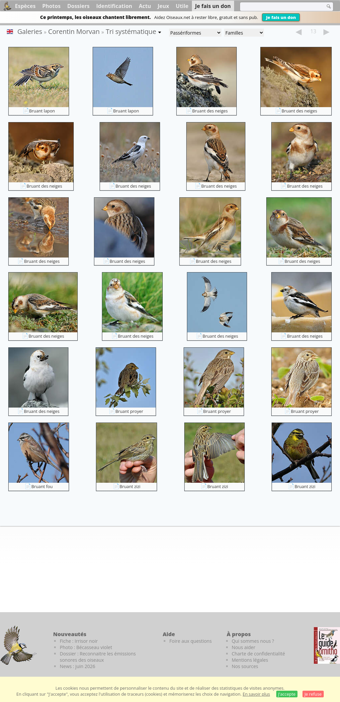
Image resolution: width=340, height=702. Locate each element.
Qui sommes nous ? (253, 641)
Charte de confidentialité (258, 653)
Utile (182, 6)
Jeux (163, 6)
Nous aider (243, 647)
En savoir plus (256, 694)
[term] (278, 6)
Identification (114, 6)
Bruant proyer (129, 411)
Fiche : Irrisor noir (79, 641)
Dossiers (78, 6)
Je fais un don (281, 17)
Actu (145, 6)
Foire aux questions (190, 641)
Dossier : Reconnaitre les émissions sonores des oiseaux (98, 656)
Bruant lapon (42, 111)
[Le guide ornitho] (327, 645)
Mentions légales (250, 660)
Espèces (25, 6)
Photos (51, 6)
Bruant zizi (130, 486)
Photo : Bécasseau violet (86, 647)
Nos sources (245, 666)
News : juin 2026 (77, 666)
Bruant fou (41, 486)
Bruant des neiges (210, 111)
